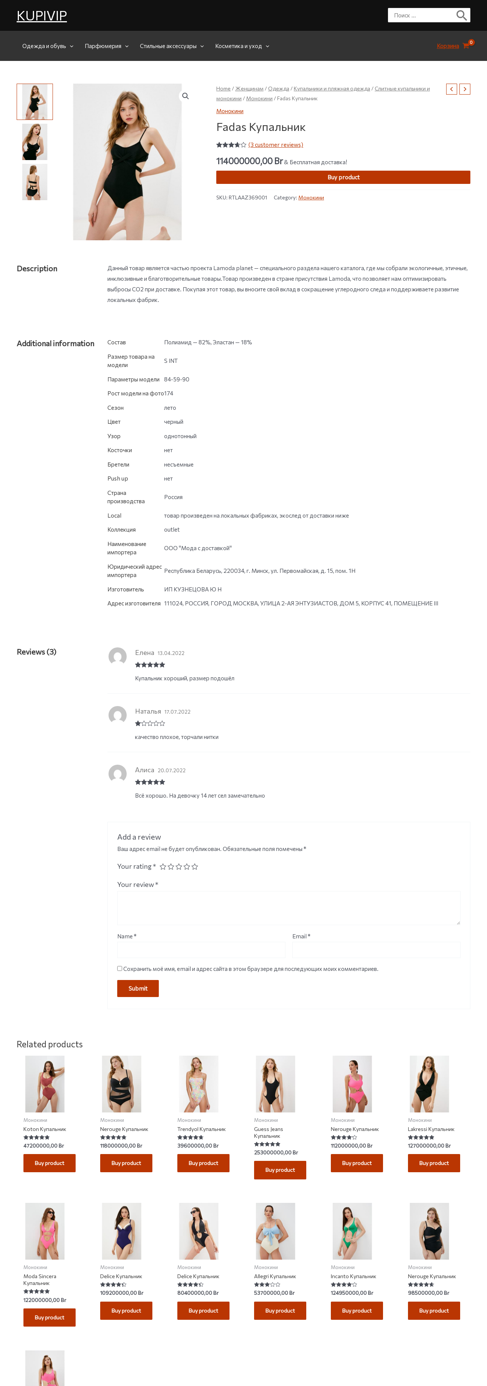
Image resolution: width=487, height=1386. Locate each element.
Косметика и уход (242, 45)
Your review (137, 884)
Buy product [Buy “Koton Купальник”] (51, 1164)
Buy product (343, 177)
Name (126, 936)
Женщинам (249, 88)
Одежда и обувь (47, 45)
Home (223, 88)
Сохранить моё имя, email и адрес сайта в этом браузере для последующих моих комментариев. (250, 968)
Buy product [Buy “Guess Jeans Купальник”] (281, 1171)
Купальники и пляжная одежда (332, 88)
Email (301, 936)
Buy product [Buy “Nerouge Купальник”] (128, 1164)
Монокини (259, 98)
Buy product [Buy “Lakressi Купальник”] (435, 1164)
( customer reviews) (275, 144)
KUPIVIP (42, 15)
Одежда (278, 88)
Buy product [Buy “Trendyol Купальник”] (205, 1164)
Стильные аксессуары (172, 45)
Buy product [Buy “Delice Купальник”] (128, 1313)
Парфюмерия (107, 45)
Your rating (136, 866)
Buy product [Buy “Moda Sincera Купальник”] (51, 1321)
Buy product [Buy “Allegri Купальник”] (281, 1313)
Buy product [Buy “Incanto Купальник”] (358, 1313)
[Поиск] (462, 15)
